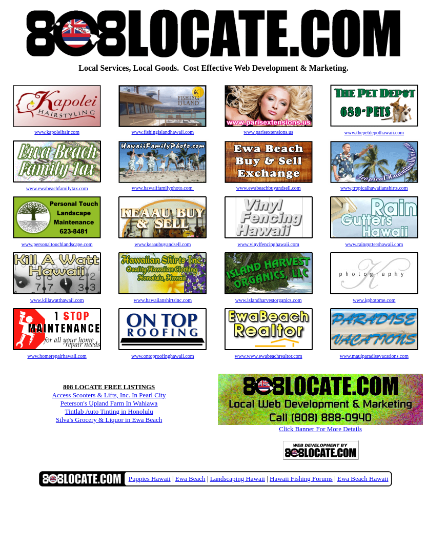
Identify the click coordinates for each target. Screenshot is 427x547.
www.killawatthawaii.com (57, 300)
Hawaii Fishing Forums (301, 478)
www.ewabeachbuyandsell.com (268, 185)
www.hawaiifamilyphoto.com (162, 185)
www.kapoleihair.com (57, 130)
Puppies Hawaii (150, 478)
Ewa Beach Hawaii (363, 478)
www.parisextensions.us (268, 130)
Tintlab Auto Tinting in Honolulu (109, 411)
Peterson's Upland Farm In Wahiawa (109, 403)
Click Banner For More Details (320, 426)
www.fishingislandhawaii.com (162, 130)
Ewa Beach (190, 478)
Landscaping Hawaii (237, 478)
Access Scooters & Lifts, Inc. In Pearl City (109, 395)
